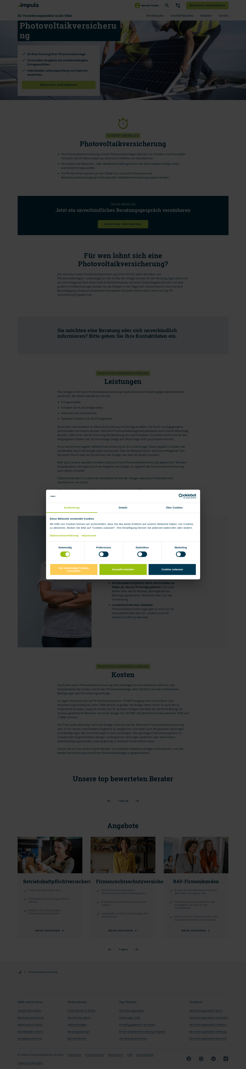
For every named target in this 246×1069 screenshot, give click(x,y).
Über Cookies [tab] (174, 507)
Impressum (89, 535)
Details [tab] (123, 507)
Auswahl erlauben (123, 569)
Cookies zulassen (172, 569)
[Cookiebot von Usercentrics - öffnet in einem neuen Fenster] (181, 496)
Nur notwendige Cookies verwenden (74, 569)
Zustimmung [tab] (71, 507)
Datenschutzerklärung (64, 535)
